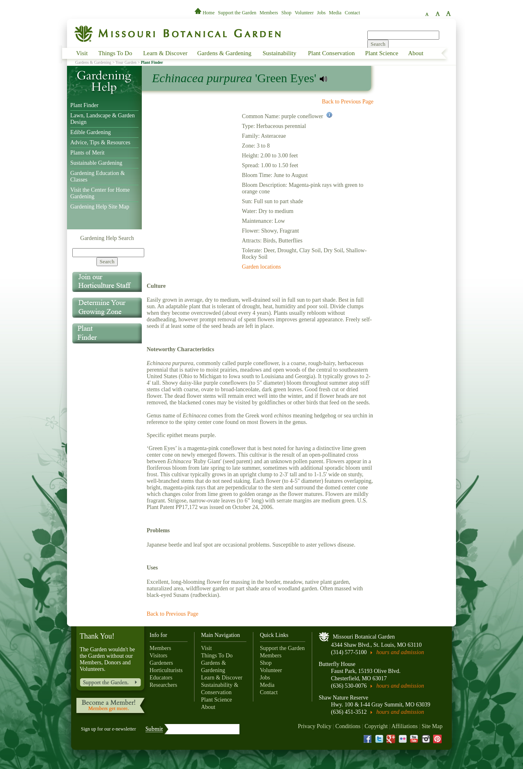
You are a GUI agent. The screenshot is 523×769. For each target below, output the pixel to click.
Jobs (321, 13)
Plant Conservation (331, 53)
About (416, 53)
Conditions (347, 726)
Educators (161, 678)
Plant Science (381, 53)
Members (268, 13)
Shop (287, 13)
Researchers (163, 685)
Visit (81, 53)
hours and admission (400, 652)
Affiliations (404, 726)
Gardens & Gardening (224, 53)
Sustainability (280, 53)
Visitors (159, 655)
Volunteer (304, 13)
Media (335, 13)
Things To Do (115, 53)
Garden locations (261, 267)
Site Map (432, 726)
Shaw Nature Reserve (343, 698)
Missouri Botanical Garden (364, 637)
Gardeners (161, 663)
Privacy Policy (314, 726)
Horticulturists (166, 670)
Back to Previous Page (347, 102)
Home (205, 13)
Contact (352, 13)
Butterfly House (337, 664)
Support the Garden (237, 13)
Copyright (376, 726)
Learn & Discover (165, 53)
